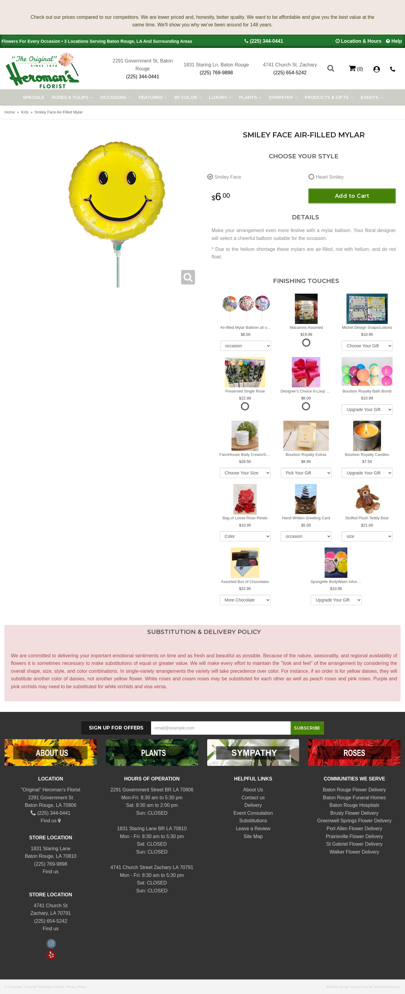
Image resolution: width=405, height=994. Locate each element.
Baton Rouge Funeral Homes (354, 797)
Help (396, 41)
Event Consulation (253, 813)
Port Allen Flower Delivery (354, 828)
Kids (25, 112)
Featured (151, 97)
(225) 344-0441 (266, 41)
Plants (248, 97)
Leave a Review (253, 828)
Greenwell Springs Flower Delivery (354, 820)
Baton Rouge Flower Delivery (354, 789)
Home (10, 112)
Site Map (253, 836)
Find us (51, 820)
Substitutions (253, 820)
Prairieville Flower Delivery (354, 836)
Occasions (113, 97)
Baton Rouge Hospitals (354, 805)
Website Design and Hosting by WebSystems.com (363, 987)
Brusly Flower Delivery (354, 813)
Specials (33, 97)
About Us (253, 789)
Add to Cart (352, 196)
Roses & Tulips (70, 97)
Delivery (253, 805)
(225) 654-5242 (289, 72)
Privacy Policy (76, 987)
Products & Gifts (327, 97)
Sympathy (281, 97)
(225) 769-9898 (216, 72)
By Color (185, 97)
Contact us (253, 797)
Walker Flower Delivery (354, 851)
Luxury (218, 97)
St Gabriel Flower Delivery (354, 844)
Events (369, 97)
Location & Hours (361, 41)
